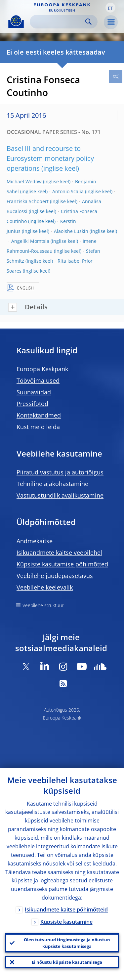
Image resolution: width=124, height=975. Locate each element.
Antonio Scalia (68, 191)
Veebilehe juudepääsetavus (55, 576)
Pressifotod (32, 404)
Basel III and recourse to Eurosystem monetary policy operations (50, 158)
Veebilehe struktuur (42, 605)
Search (88, 21)
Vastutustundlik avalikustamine (60, 495)
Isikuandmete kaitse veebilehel (59, 552)
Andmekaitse (35, 541)
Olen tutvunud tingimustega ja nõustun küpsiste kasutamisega (67, 943)
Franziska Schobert (28, 201)
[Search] (58, 21)
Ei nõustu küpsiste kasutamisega (67, 962)
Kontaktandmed (39, 415)
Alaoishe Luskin (71, 231)
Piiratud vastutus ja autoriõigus (60, 472)
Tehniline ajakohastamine (52, 484)
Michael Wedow (24, 181)
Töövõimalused (38, 380)
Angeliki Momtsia (30, 241)
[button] (110, 8)
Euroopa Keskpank (42, 369)
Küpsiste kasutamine (66, 921)
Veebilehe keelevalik (45, 587)
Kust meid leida (38, 427)
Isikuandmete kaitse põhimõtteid (66, 909)
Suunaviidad (34, 392)
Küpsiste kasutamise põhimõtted (62, 564)
